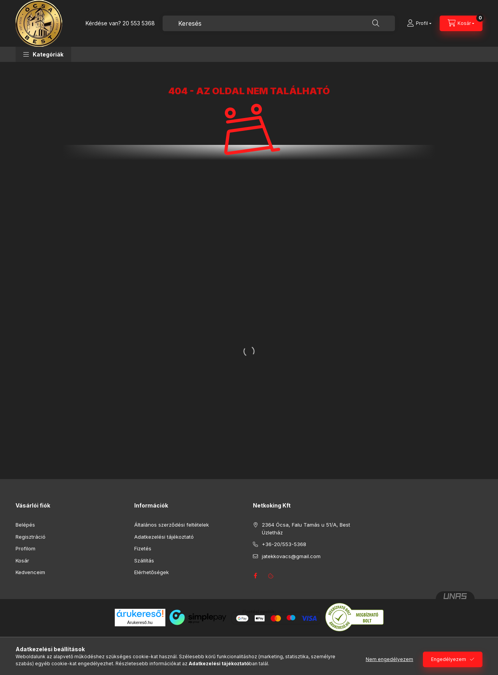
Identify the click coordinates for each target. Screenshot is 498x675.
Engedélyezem (448, 659)
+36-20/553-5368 (284, 544)
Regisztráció (31, 537)
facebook (255, 575)
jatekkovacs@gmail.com (291, 556)
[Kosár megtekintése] (461, 23)
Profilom (25, 548)
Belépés (25, 525)
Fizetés (142, 548)
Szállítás (144, 560)
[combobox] (279, 23)
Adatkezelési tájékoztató (164, 537)
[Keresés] (376, 23)
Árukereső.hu (140, 622)
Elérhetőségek (151, 572)
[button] (43, 54)
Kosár (22, 560)
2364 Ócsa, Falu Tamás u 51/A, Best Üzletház (306, 529)
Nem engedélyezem (389, 659)
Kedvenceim (30, 572)
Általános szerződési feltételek (171, 525)
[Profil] (419, 23)
